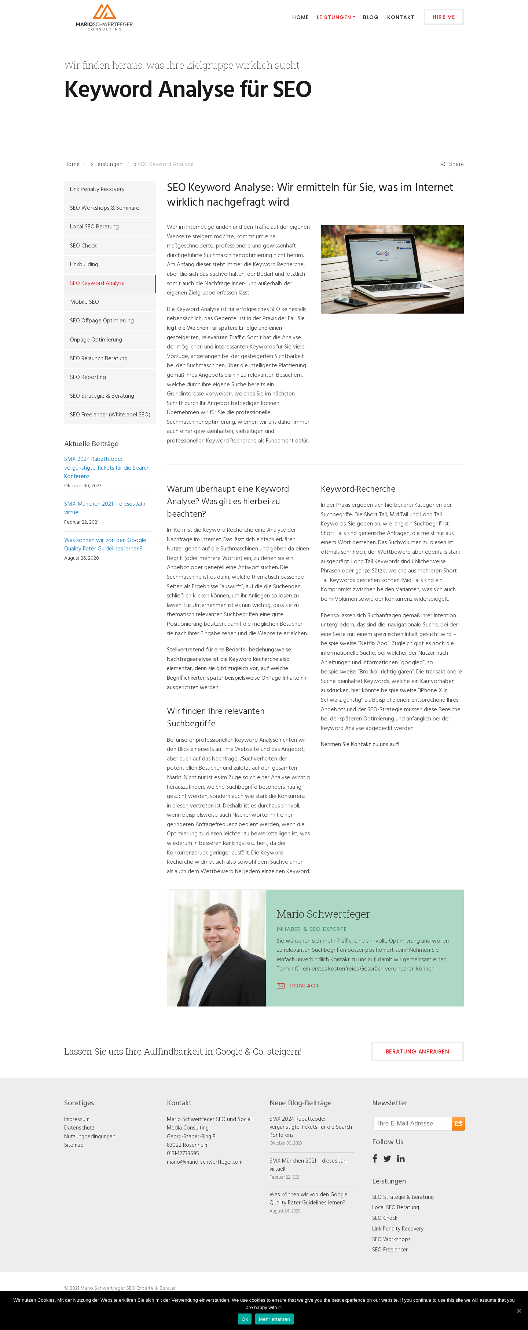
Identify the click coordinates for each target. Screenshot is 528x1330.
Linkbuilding (84, 265)
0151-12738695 (183, 1153)
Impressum (76, 1119)
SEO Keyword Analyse (97, 283)
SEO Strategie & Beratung (102, 396)
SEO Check (83, 246)
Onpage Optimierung (96, 340)
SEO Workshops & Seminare (104, 208)
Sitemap (74, 1145)
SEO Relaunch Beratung (99, 359)
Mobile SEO (84, 302)
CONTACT (304, 985)
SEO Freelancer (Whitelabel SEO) (110, 415)
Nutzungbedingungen (89, 1136)
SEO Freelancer (390, 1250)
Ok (245, 1319)
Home (72, 163)
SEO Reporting (88, 377)
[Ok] (518, 1310)
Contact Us (83, 116)
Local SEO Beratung (94, 227)
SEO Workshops (391, 1239)
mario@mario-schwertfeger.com (204, 1162)
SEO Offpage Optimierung (102, 321)
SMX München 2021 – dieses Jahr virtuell (105, 508)
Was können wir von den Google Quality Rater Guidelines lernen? (105, 545)
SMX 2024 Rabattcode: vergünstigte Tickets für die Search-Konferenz (108, 468)
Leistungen (108, 163)
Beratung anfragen (418, 1051)
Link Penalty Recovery (97, 189)
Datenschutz (79, 1128)
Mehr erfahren (274, 1319)
